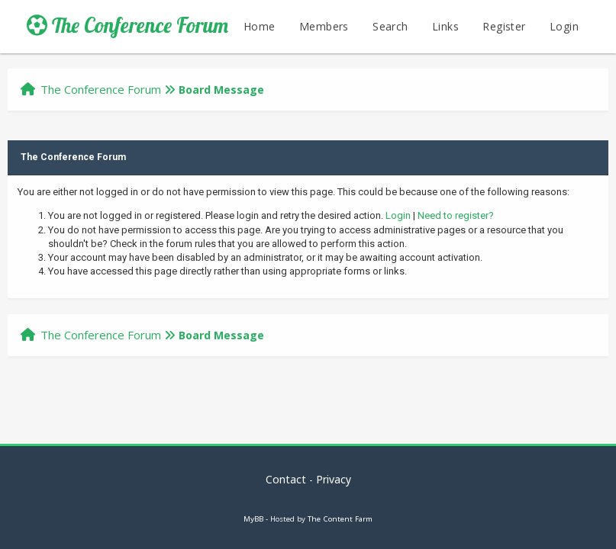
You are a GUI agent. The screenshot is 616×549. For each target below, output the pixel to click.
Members (324, 26)
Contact (286, 479)
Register (503, 26)
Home (259, 26)
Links (445, 26)
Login (564, 26)
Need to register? (456, 215)
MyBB (253, 519)
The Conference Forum (127, 25)
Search (390, 26)
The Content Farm (340, 519)
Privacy (333, 479)
